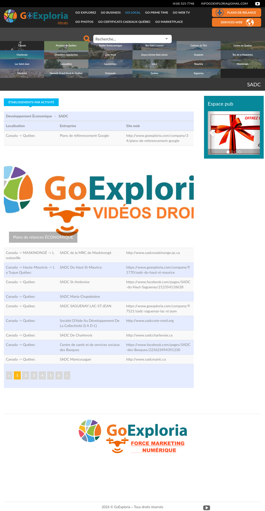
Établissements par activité (31, 102)
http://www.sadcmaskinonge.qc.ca (153, 252)
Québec (29, 135)
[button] (212, 133)
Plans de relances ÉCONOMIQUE (43, 236)
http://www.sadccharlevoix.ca (149, 335)
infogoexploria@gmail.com (224, 3)
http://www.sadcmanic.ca (146, 359)
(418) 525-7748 (183, 3)
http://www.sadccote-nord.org (150, 320)
